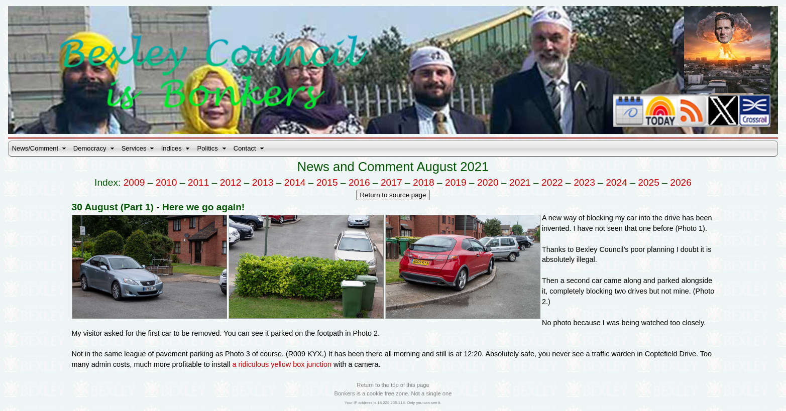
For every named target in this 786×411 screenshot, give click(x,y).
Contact (245, 148)
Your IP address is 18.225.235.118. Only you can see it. (393, 402)
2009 (134, 182)
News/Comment (35, 148)
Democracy (89, 148)
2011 (198, 182)
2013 (263, 182)
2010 (166, 182)
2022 (552, 182)
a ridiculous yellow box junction (281, 364)
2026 (681, 182)
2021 (520, 182)
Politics (207, 148)
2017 (391, 182)
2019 (456, 182)
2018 (423, 182)
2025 (648, 182)
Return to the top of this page (393, 385)
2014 (295, 182)
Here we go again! (203, 207)
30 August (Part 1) (113, 207)
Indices (171, 148)
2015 (327, 182)
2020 (488, 182)
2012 (231, 182)
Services (134, 148)
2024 (616, 182)
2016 (359, 182)
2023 (584, 182)
